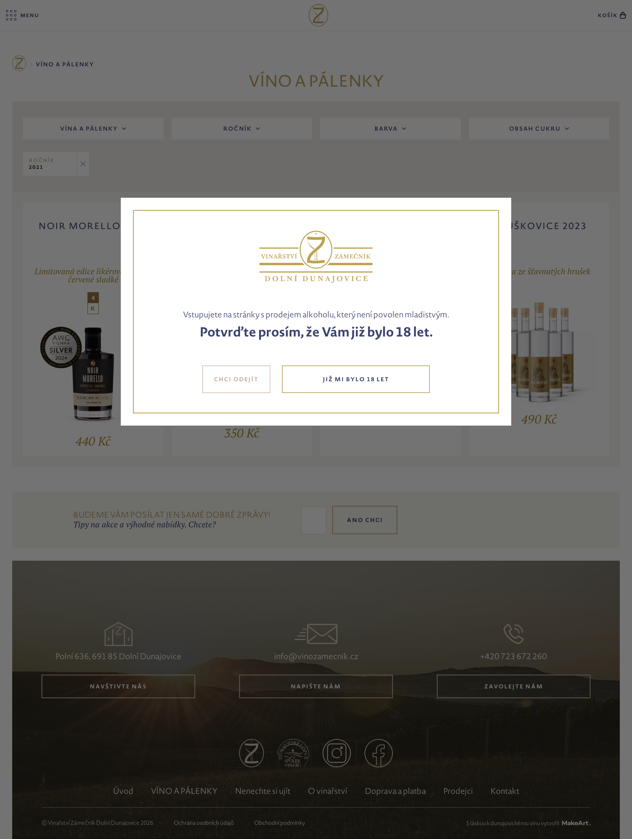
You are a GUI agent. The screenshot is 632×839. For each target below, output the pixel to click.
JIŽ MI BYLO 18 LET (356, 379)
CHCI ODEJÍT (236, 379)
